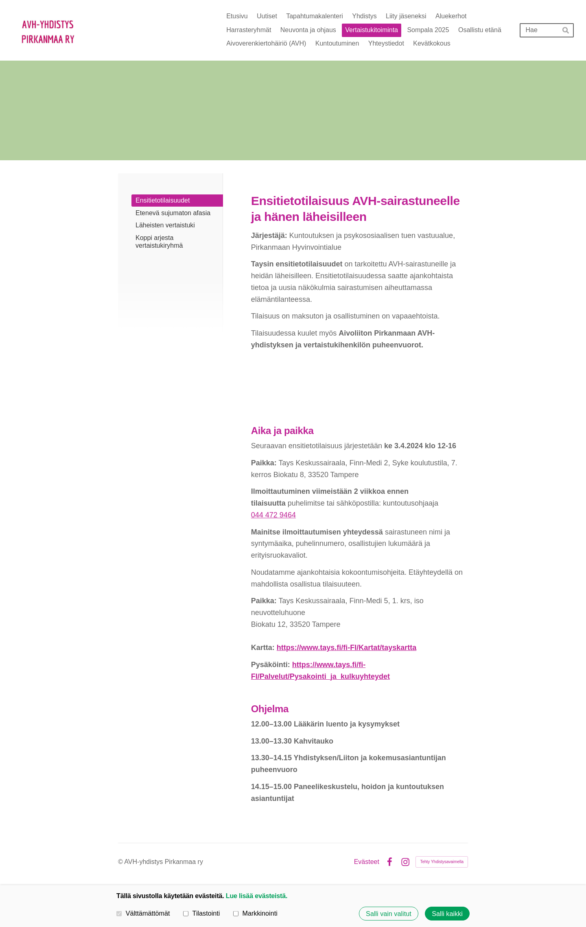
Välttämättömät (143, 913)
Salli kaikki (447, 913)
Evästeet (366, 862)
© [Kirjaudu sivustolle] (121, 861)
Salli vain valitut (388, 913)
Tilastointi (201, 913)
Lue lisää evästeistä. (256, 895)
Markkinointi (255, 913)
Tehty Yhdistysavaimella (442, 861)
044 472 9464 (273, 515)
